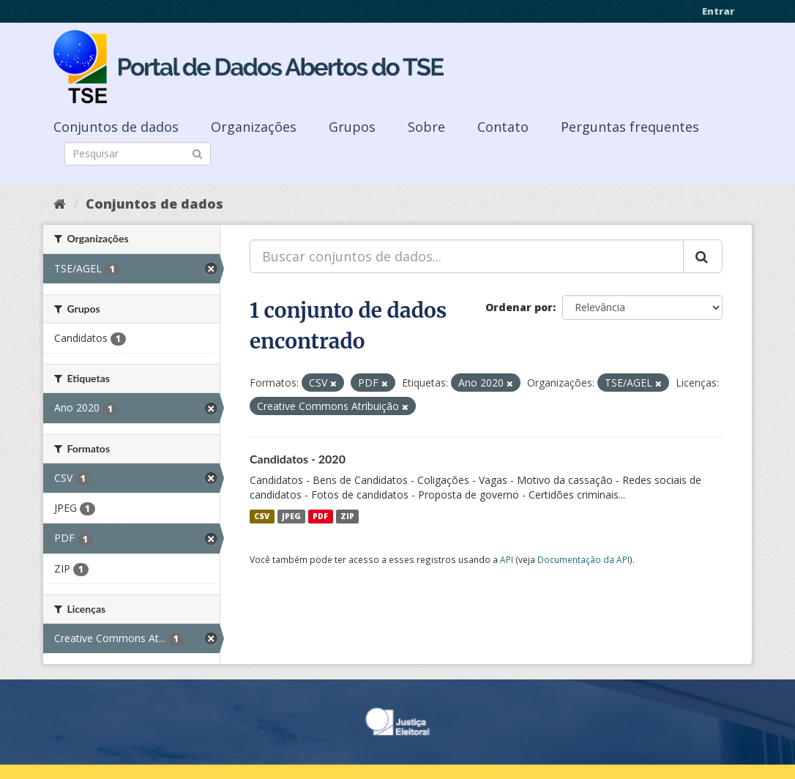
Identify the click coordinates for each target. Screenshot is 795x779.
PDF (320, 516)
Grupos (352, 126)
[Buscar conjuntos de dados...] (467, 256)
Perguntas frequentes (630, 126)
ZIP (347, 516)
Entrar (718, 11)
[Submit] (197, 152)
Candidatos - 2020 (298, 459)
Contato (503, 126)
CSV (261, 516)
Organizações (253, 126)
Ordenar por (519, 307)
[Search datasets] (137, 153)
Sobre (426, 126)
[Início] (59, 203)
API (506, 559)
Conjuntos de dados (116, 126)
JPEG (291, 516)
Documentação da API (583, 559)
